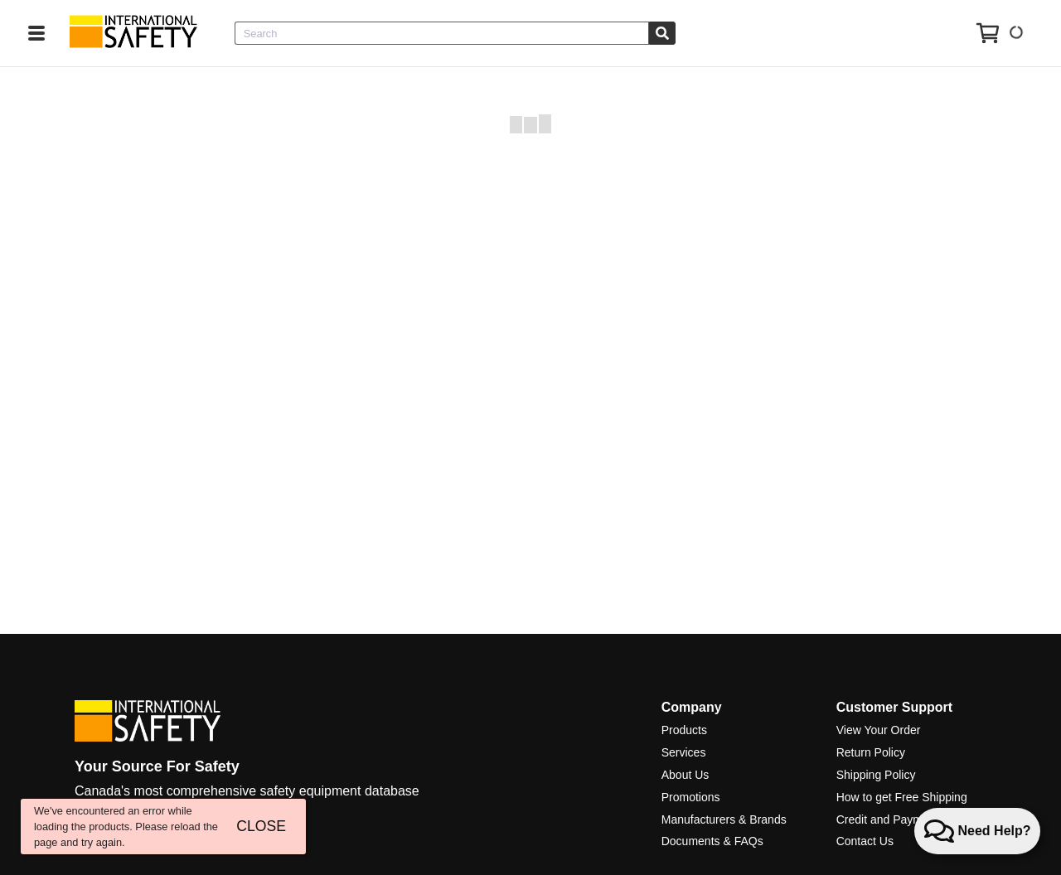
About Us (685, 774)
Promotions (690, 797)
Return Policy (870, 752)
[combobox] (442, 33)
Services (683, 752)
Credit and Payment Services (911, 819)
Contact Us (865, 841)
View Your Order (878, 730)
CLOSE (261, 826)
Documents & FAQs (712, 841)
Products (684, 730)
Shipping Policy (876, 774)
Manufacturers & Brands (724, 819)
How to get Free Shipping (901, 797)
